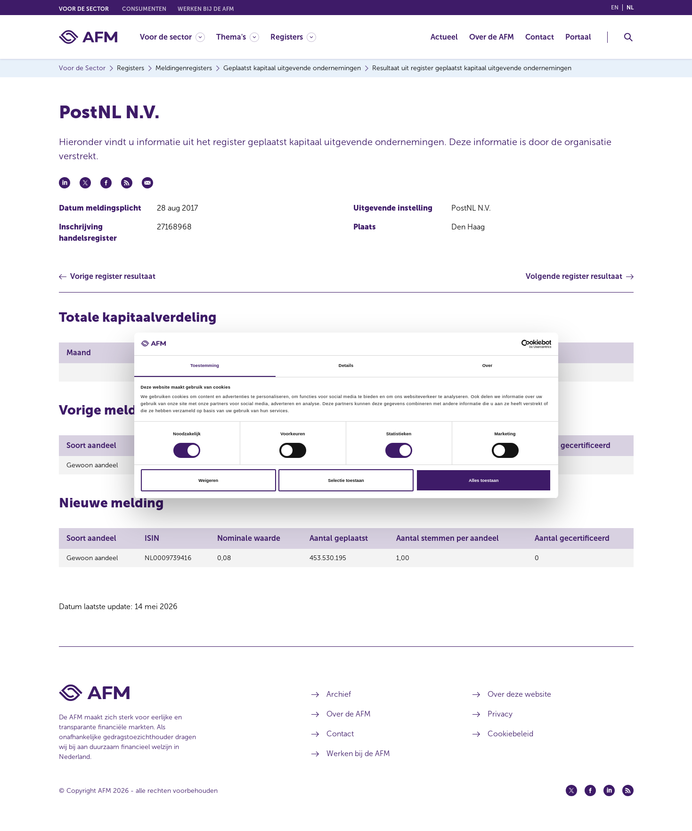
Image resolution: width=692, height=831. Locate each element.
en (615, 7)
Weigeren (208, 480)
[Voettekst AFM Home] (171, 697)
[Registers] (293, 37)
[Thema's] (237, 37)
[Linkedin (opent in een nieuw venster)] (609, 794)
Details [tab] (346, 365)
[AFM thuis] (88, 37)
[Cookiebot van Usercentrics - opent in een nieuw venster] (510, 343)
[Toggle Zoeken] (628, 37)
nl (630, 7)
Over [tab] (487, 365)
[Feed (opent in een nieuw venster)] (628, 794)
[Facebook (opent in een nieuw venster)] (590, 794)
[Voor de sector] (172, 37)
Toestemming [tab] (204, 365)
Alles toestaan (483, 480)
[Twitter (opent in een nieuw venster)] (571, 794)
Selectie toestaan (346, 480)
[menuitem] (178, 37)
